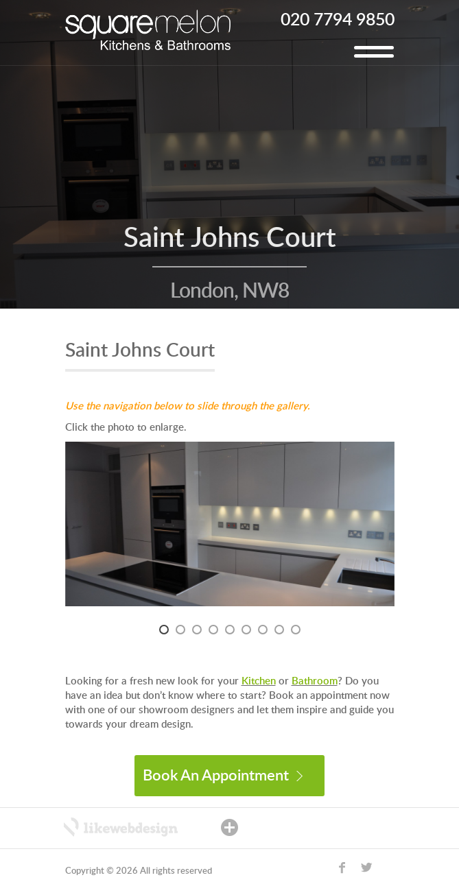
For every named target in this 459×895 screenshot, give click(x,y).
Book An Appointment (223, 775)
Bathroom (315, 681)
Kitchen (259, 681)
